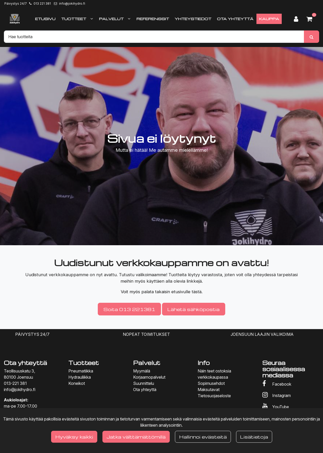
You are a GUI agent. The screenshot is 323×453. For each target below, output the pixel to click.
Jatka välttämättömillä (136, 437)
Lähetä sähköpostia (193, 309)
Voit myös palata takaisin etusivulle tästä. (162, 291)
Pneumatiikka (80, 370)
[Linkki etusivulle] (15, 19)
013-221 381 (15, 383)
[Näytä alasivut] (91, 18)
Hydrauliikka (79, 377)
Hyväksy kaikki (74, 437)
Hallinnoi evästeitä (203, 437)
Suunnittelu (143, 383)
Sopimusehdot (211, 383)
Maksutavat (209, 389)
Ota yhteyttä (144, 389)
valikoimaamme (151, 274)
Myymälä (141, 370)
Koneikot (76, 383)
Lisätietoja (254, 437)
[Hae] (154, 36)
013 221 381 (42, 3)
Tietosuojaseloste (214, 395)
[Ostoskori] (311, 19)
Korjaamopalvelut (149, 377)
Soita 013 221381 (129, 309)
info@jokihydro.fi (72, 3)
